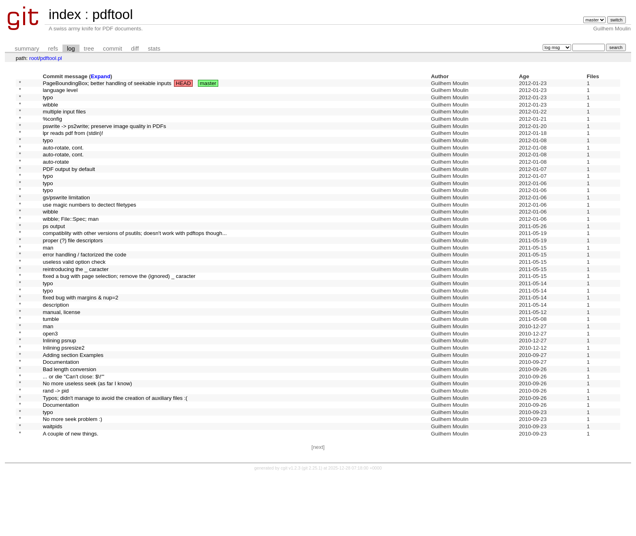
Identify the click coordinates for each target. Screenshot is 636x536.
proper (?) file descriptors (73, 268)
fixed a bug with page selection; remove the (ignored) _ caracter (119, 310)
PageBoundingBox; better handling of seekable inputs (107, 84)
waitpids (52, 486)
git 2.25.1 (312, 528)
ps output (54, 251)
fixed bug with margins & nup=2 (80, 335)
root (34, 58)
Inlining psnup (59, 385)
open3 (50, 377)
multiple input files (64, 117)
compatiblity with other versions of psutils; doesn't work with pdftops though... (135, 259)
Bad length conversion (69, 418)
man (48, 276)
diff (135, 48)
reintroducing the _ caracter (75, 301)
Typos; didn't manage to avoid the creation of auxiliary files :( (115, 452)
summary (27, 48)
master (208, 84)
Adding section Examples (73, 402)
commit (112, 48)
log (71, 48)
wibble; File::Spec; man (71, 243)
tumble (51, 360)
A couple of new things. (70, 494)
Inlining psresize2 (63, 393)
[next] (318, 508)
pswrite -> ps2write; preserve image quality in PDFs (104, 134)
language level (60, 92)
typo (48, 100)
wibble (50, 109)
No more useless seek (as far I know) (87, 435)
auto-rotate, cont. (63, 159)
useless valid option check (74, 293)
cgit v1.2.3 (291, 528)
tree (89, 48)
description (56, 343)
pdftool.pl (51, 58)
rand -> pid (56, 443)
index (65, 14)
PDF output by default (69, 184)
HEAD (183, 84)
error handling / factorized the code (84, 285)
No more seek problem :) (72, 477)
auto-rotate (56, 176)
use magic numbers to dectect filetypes (89, 226)
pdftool (112, 14)
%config (52, 125)
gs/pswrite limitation (66, 218)
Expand (100, 76)
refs (53, 48)
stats (154, 48)
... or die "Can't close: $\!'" (73, 427)
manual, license (61, 351)
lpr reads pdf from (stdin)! (73, 142)
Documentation (61, 410)
